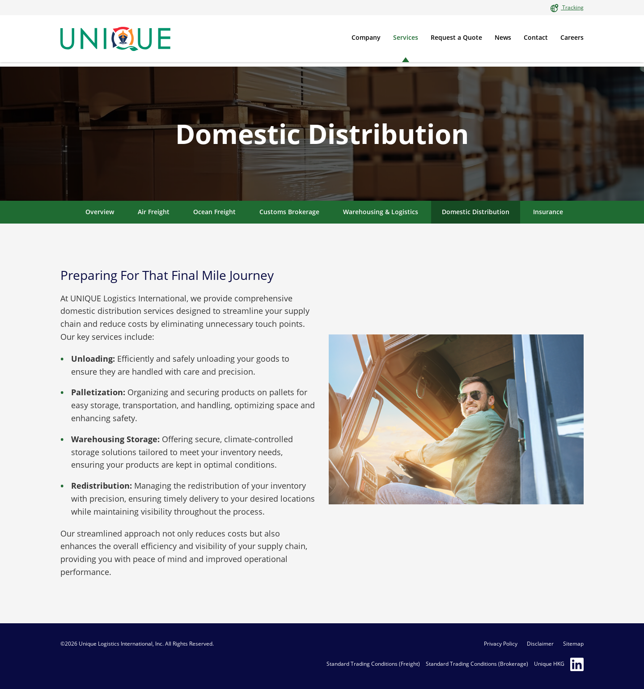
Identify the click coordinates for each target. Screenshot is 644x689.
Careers (572, 37)
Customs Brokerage (289, 211)
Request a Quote (456, 37)
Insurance (548, 211)
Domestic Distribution (475, 211)
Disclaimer (540, 644)
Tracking (572, 7)
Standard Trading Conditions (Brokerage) (477, 664)
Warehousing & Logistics (380, 211)
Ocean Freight (214, 211)
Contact (536, 37)
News (503, 37)
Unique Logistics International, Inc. (121, 643)
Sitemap (573, 644)
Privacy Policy (500, 644)
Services (405, 37)
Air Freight (153, 211)
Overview (99, 211)
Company (366, 37)
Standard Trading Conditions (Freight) (373, 664)
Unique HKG (549, 664)
